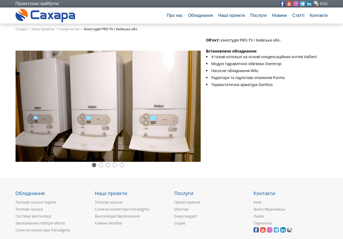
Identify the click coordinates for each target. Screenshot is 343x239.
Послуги (258, 15)
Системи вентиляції (33, 216)
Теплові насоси (29, 209)
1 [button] (94, 165)
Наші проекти (231, 15)
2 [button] (101, 165)
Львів (258, 216)
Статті (298, 15)
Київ (257, 202)
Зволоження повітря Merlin (40, 223)
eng (324, 3)
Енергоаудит (185, 216)
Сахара (21, 29)
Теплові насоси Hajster (36, 202)
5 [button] (122, 165)
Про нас (174, 15)
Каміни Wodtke (108, 223)
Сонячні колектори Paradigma (43, 230)
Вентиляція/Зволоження (117, 216)
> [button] (197, 106)
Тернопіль (262, 223)
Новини (279, 15)
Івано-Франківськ (269, 209)
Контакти (319, 15)
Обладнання (200, 15)
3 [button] (108, 165)
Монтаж (181, 209)
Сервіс (180, 223)
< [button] (21, 106)
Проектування (187, 202)
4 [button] (115, 165)
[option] (108, 106)
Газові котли (69, 29)
